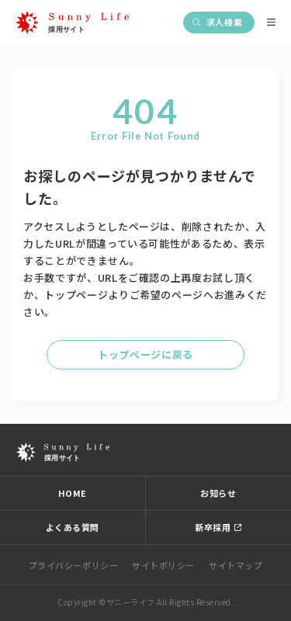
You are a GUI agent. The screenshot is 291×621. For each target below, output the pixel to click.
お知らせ (218, 493)
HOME (72, 493)
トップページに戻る (145, 354)
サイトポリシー (163, 565)
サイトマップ (235, 565)
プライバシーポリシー (74, 565)
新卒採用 (212, 527)
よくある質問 (72, 527)
